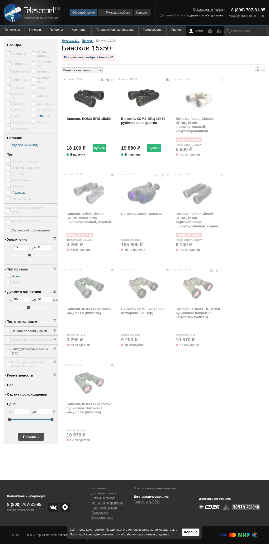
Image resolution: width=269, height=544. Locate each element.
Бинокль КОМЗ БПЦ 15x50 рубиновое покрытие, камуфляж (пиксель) (88, 408)
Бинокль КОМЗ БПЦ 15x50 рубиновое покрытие (143, 121)
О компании (99, 488)
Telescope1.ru (66, 535)
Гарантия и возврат (104, 508)
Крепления (79, 29)
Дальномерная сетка (27, 221)
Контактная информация (107, 503)
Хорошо (191, 532)
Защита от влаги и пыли (29, 331)
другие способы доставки (206, 15)
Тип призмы (17, 269)
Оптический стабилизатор (31, 230)
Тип (10, 154)
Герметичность (20, 375)
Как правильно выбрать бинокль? (88, 57)
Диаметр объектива (24, 292)
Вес (10, 385)
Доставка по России (210, 9)
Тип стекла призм (22, 321)
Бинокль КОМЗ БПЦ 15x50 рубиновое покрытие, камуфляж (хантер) (198, 313)
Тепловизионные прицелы (115, 29)
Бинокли (34, 29)
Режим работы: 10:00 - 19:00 (246, 16)
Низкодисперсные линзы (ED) (30, 351)
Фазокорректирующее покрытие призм (27, 364)
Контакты (142, 12)
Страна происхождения (27, 394)
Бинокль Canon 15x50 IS (141, 214)
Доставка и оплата (103, 493)
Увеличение (17, 239)
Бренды (14, 45)
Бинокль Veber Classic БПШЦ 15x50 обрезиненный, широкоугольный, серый (197, 220)
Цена (11, 404)
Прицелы (56, 29)
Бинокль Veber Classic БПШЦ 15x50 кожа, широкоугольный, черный (88, 218)
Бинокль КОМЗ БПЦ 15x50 (88, 119)
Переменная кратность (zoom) (28, 210)
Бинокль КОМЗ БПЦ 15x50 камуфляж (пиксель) (88, 311)
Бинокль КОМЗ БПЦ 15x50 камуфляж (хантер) (143, 311)
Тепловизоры (152, 29)
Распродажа (99, 512)
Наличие (14, 138)
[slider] (29, 255)
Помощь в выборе (115, 12)
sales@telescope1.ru (20, 510)
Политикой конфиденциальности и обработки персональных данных (120, 534)
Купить (99, 148)
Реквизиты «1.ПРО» (147, 501)
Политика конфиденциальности (155, 488)
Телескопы (12, 29)
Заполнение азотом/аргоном (32, 340)
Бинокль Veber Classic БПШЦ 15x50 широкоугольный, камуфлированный (195, 125)
